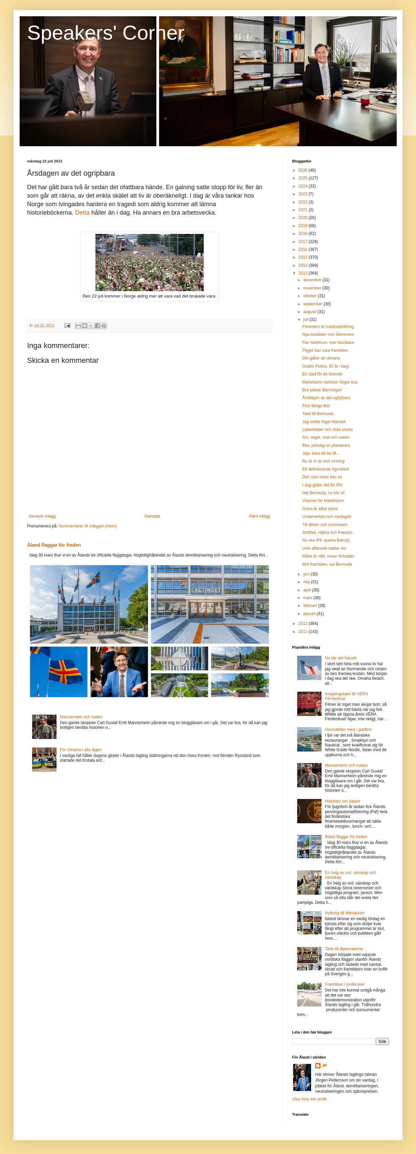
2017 (304, 241)
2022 (304, 202)
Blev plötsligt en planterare (326, 445)
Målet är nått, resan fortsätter (328, 556)
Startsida (152, 516)
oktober (310, 295)
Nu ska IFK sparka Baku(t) (326, 540)
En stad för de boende (322, 374)
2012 (304, 623)
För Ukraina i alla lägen (81, 749)
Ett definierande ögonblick (325, 469)
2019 (304, 225)
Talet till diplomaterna (344, 948)
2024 (304, 186)
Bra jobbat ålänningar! (322, 390)
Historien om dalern (342, 801)
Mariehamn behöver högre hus (329, 382)
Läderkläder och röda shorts (327, 429)
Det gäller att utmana (321, 358)
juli (306, 319)
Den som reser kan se (322, 477)
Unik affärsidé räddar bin (324, 548)
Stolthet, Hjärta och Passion (327, 532)
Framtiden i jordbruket (345, 984)
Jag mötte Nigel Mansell (324, 421)
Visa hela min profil (309, 1099)
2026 (304, 170)
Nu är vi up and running (323, 461)
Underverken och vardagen (326, 516)
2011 (304, 631)
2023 (304, 194)
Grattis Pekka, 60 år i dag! (325, 366)
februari (310, 605)
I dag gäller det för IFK (322, 485)
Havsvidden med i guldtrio (348, 729)
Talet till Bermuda (317, 413)
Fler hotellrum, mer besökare (328, 342)
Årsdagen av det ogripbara (326, 397)
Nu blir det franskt (341, 658)
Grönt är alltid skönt (319, 508)
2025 (304, 178)
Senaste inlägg (42, 516)
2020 (304, 217)
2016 (304, 249)
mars (308, 597)
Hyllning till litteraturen (345, 913)
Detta (82, 212)
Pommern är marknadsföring (328, 326)
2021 (304, 210)
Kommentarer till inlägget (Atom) (88, 526)
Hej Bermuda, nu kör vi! (323, 493)
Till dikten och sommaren (324, 524)
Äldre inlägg (259, 516)
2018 (304, 233)
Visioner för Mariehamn (323, 500)
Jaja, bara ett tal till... (321, 453)
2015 (304, 257)
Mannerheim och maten (81, 717)
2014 (304, 265)
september (313, 304)
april (307, 590)
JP (324, 1065)
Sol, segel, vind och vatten (326, 437)
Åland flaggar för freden (54, 545)
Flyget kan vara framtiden (325, 350)
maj (307, 582)
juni (307, 574)
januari (309, 613)
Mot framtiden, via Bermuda (327, 564)
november (313, 288)
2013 (304, 273)
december (313, 280)
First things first (316, 406)
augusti (310, 311)
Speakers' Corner (105, 32)
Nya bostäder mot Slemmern (328, 334)
